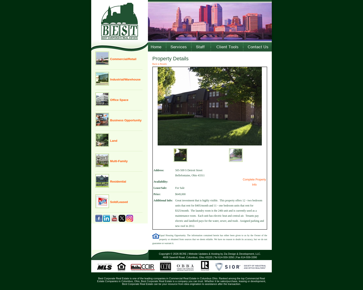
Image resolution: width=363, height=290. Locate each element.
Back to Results (159, 64)
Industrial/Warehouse (125, 79)
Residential (117, 181)
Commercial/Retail (122, 59)
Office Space (118, 100)
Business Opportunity (125, 120)
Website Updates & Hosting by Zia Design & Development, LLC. (225, 253)
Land (113, 140)
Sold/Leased (118, 202)
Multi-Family (118, 161)
